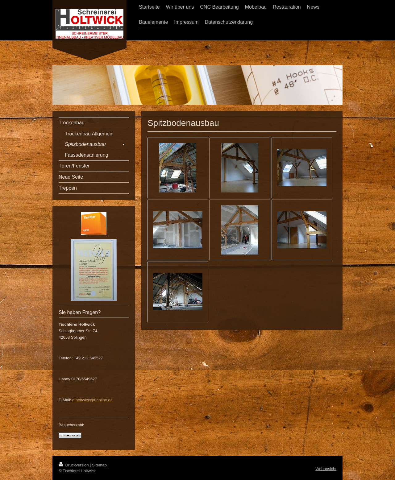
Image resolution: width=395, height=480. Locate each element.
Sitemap (99, 465)
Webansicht (325, 468)
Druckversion (74, 465)
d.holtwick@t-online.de (92, 400)
